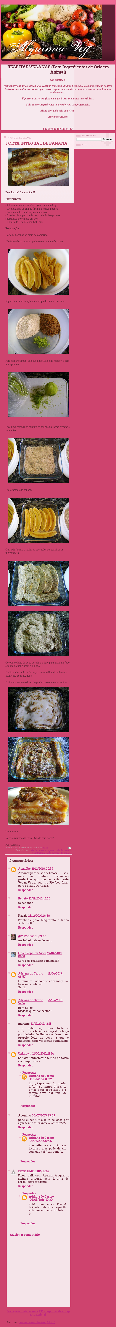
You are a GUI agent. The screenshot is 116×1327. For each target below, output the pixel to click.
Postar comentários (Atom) (37, 1322)
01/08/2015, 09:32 (41, 1141)
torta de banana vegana (41, 850)
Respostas (29, 1072)
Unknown (24, 1053)
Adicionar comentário (25, 1234)
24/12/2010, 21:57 (35, 936)
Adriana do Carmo (30, 973)
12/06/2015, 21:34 (43, 1053)
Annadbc (24, 868)
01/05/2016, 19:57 (38, 1171)
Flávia (22, 1171)
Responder (25, 890)
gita (20, 936)
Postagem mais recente (22, 1311)
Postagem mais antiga (55, 1311)
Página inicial (37, 1313)
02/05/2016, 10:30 (41, 1199)
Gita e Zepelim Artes (32, 953)
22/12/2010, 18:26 (39, 898)
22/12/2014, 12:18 (41, 1023)
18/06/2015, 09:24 (41, 1079)
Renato (23, 898)
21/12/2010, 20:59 (42, 868)
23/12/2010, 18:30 (39, 915)
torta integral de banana (59, 853)
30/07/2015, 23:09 (43, 1115)
